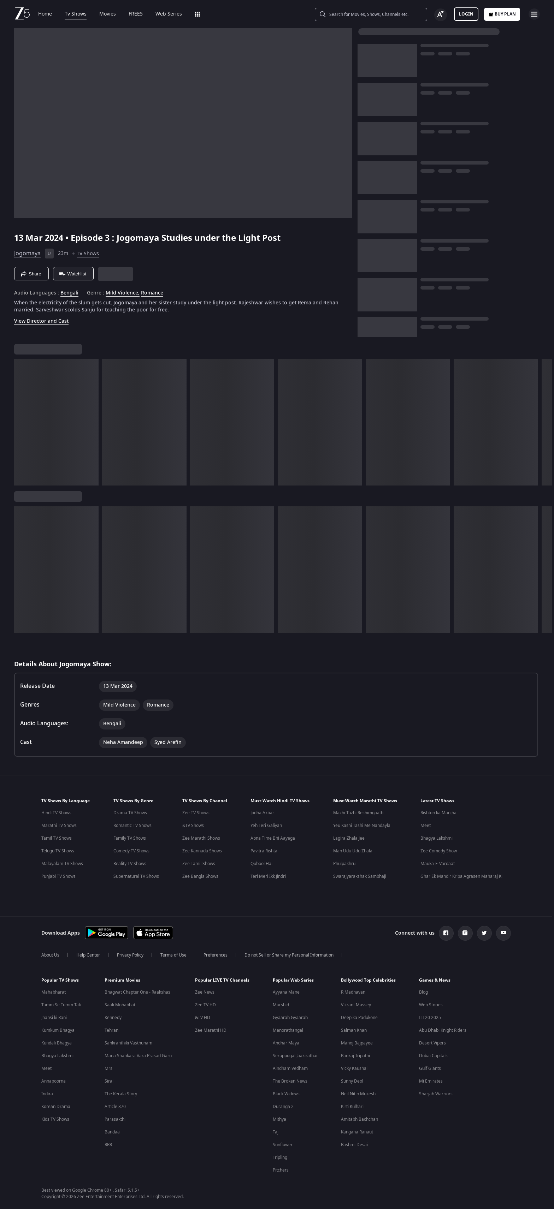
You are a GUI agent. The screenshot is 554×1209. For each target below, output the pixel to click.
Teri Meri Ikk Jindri (268, 876)
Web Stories (431, 1005)
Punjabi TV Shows (58, 876)
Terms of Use (173, 955)
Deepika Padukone (359, 1017)
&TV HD (202, 1017)
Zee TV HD (205, 1005)
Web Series (168, 14)
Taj (275, 1132)
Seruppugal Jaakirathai (295, 1056)
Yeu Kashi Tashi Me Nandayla (361, 825)
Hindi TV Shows (56, 813)
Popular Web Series (293, 980)
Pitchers (281, 1170)
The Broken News (290, 1081)
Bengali (69, 293)
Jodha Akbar (262, 813)
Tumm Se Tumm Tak (61, 1005)
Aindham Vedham (290, 1068)
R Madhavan (353, 992)
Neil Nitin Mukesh (358, 1094)
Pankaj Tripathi (355, 1056)
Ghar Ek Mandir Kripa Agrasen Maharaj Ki (461, 876)
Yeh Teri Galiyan (266, 825)
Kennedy (113, 1017)
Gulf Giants (430, 1068)
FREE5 (136, 14)
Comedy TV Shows (131, 851)
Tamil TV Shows (56, 838)
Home (45, 14)
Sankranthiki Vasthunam (128, 1043)
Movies (107, 14)
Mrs (108, 1068)
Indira (47, 1094)
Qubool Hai (261, 863)
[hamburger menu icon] (534, 14)
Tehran (111, 1030)
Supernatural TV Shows (136, 876)
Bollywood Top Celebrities (368, 980)
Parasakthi (115, 1119)
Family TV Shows (129, 838)
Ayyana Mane (286, 992)
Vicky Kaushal (354, 1068)
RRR (108, 1145)
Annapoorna (53, 1081)
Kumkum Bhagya (58, 1030)
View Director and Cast (41, 321)
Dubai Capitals (433, 1056)
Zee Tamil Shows (198, 863)
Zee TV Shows (196, 813)
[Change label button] (440, 14)
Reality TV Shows (129, 863)
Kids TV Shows (55, 1119)
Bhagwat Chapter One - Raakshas (137, 992)
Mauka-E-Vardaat (437, 863)
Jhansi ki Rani (54, 1017)
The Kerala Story (121, 1094)
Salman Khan (354, 1030)
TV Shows (88, 253)
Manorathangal (288, 1030)
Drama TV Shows (130, 813)
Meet (425, 825)
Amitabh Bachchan (359, 1119)
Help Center (88, 955)
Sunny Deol (352, 1081)
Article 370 (115, 1106)
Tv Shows (76, 14)
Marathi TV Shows (59, 825)
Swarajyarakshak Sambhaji (359, 876)
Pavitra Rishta (264, 851)
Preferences (216, 955)
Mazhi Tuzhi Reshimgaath (358, 813)
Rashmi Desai (354, 1145)
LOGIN (466, 14)
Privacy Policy (130, 955)
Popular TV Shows (60, 980)
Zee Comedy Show (438, 851)
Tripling (280, 1157)
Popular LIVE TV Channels (222, 980)
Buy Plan (502, 14)
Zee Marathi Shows (201, 838)
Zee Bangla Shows (200, 876)
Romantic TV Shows (132, 825)
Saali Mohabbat (120, 1005)
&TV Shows (193, 825)
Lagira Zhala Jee (349, 838)
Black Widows (286, 1094)
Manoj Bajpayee (357, 1043)
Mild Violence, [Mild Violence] (123, 293)
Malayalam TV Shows (62, 863)
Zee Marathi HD (210, 1030)
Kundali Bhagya (56, 1043)
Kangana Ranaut (357, 1132)
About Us (50, 955)
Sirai (109, 1081)
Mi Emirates (431, 1081)
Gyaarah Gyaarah (290, 1017)
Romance (152, 293)
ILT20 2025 (430, 1017)
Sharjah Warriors (436, 1094)
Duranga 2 (283, 1106)
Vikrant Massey (356, 1005)
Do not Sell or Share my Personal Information (289, 955)
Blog (423, 992)
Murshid (281, 1005)
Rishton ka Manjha (438, 813)
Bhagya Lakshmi (436, 838)
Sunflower (283, 1145)
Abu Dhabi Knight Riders (442, 1030)
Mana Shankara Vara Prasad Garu (138, 1056)
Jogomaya (27, 253)
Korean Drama (55, 1106)
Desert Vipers (432, 1043)
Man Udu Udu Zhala (352, 851)
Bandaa (112, 1132)
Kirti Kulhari (352, 1106)
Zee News (204, 992)
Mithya (279, 1119)
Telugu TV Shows (57, 851)
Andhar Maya (286, 1043)
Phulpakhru (344, 863)
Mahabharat (53, 992)
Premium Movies (122, 980)
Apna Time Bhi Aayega (273, 838)
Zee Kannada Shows (202, 851)
